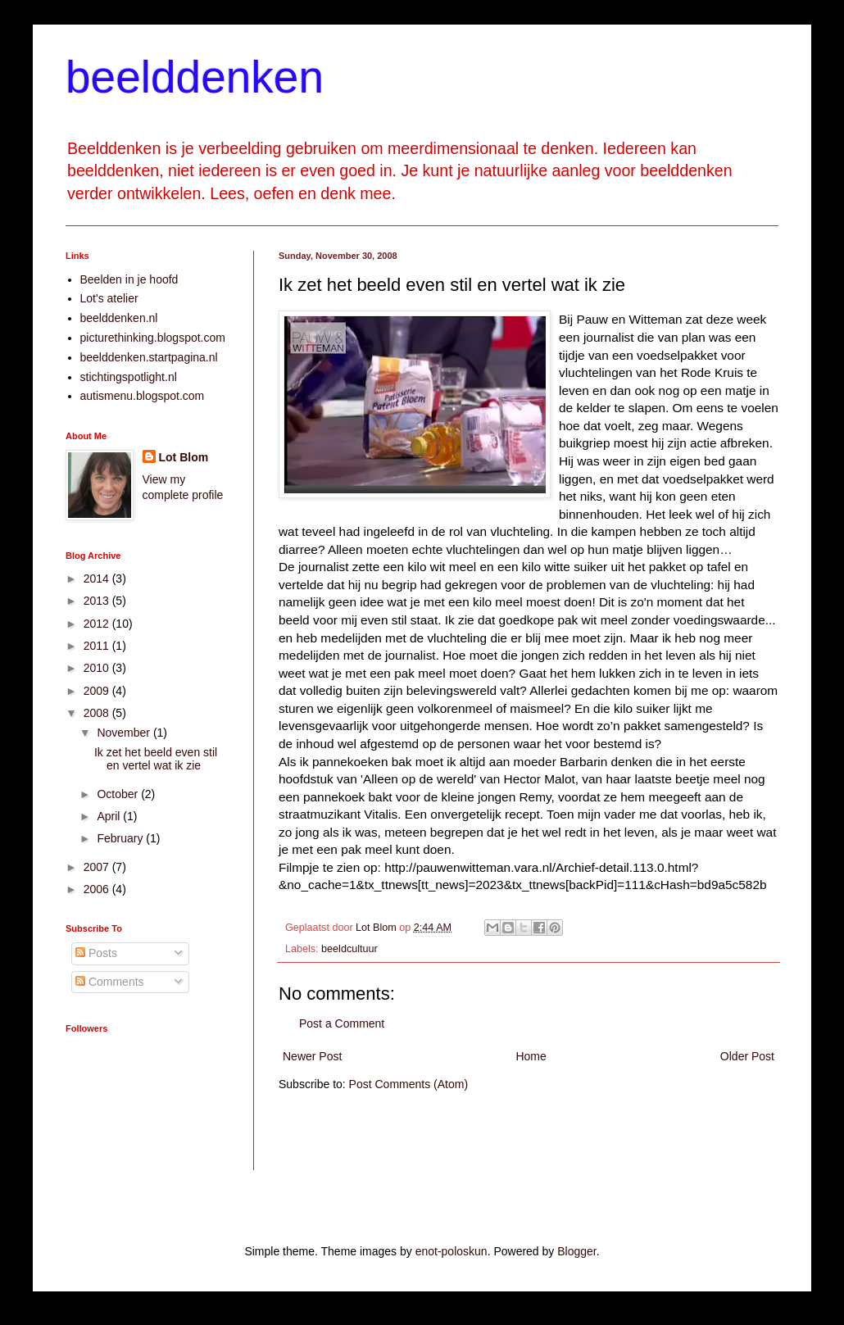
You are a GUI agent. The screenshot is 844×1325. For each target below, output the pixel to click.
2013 (98, 600)
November (124, 732)
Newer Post (312, 1056)
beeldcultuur (349, 949)
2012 (98, 623)
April (110, 816)
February (121, 838)
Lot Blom (184, 457)
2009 (98, 690)
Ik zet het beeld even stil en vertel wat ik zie (155, 759)
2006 (98, 889)
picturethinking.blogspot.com (152, 337)
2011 (98, 645)
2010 (98, 667)
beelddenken (195, 77)
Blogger (576, 1251)
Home (530, 1056)
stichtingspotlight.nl (128, 376)
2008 (98, 712)
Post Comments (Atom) (408, 1084)
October (119, 794)
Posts (96, 953)
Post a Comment (341, 1023)
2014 (98, 578)
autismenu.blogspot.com (142, 395)
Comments (109, 981)
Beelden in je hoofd (129, 279)
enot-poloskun (451, 1251)
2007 (98, 867)
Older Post (747, 1056)
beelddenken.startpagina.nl (149, 357)
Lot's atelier (109, 298)
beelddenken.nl (119, 317)
